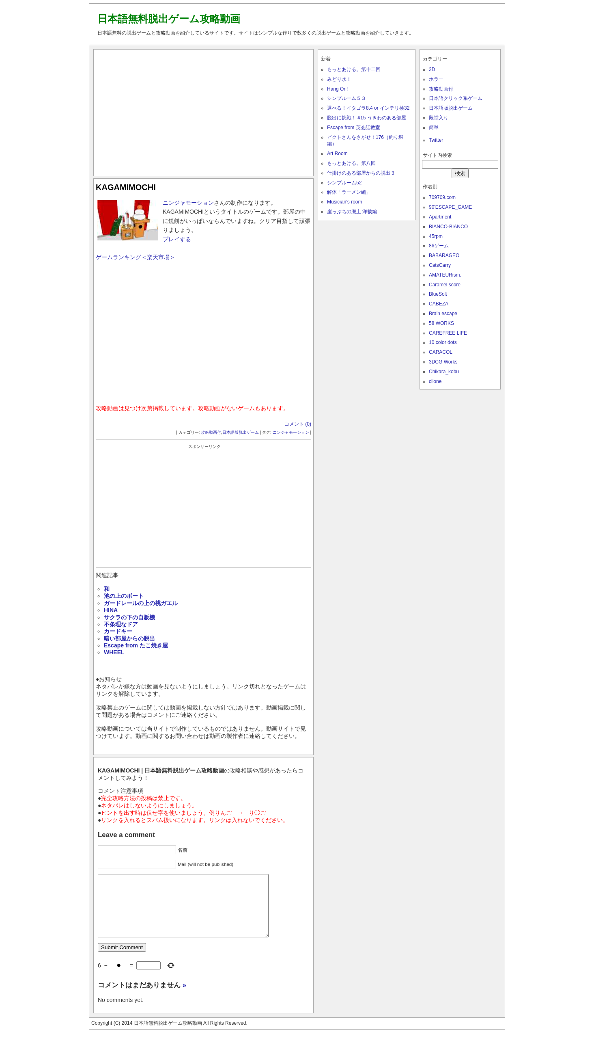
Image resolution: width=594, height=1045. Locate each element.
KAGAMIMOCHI (126, 187)
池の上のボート (124, 596)
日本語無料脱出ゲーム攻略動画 (168, 18)
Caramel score (445, 285)
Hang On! (337, 89)
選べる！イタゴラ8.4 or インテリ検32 (368, 108)
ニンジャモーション (188, 202)
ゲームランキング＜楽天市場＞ (135, 257)
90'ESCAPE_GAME (450, 207)
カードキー (118, 631)
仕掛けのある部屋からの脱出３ (361, 173)
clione (435, 381)
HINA (111, 610)
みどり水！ (339, 79)
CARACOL (440, 352)
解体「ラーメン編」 (349, 192)
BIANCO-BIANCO (448, 226)
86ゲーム (439, 246)
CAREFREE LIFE (448, 333)
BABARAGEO (444, 255)
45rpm (436, 236)
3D (432, 69)
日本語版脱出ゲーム (240, 432)
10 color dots (443, 342)
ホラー (436, 79)
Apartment (440, 217)
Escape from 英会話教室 (353, 127)
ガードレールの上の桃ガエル (141, 603)
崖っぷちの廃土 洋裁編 (352, 211)
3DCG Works (443, 362)
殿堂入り (438, 118)
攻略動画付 (211, 432)
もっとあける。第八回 (351, 163)
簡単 (434, 127)
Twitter (436, 140)
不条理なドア (121, 624)
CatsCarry (440, 265)
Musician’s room (344, 202)
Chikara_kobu (444, 371)
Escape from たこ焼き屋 (136, 645)
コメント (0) (297, 424)
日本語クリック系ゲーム (455, 98)
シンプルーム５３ (346, 98)
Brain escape (443, 313)
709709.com (442, 197)
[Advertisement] (204, 111)
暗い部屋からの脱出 (129, 638)
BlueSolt (438, 294)
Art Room (337, 153)
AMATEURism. (445, 275)
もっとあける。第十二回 (354, 69)
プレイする (177, 239)
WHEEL (114, 652)
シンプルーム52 (344, 183)
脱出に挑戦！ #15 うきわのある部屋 (366, 118)
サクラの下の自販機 (129, 617)
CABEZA (438, 304)
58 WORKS (441, 323)
